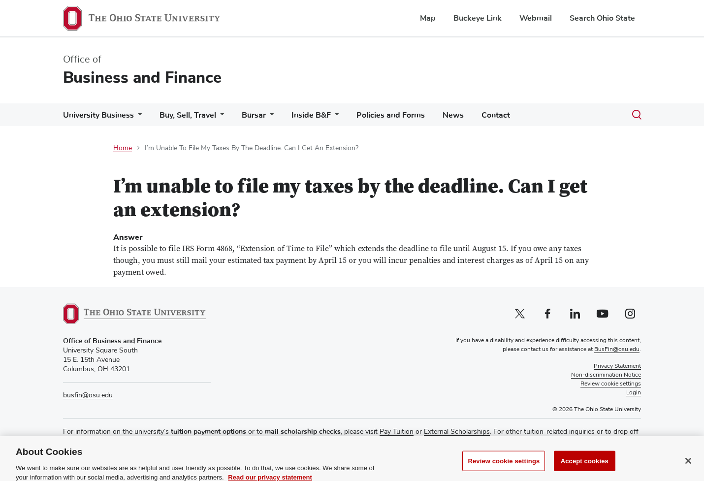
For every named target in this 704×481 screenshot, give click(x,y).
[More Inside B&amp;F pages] (335, 117)
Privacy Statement (617, 366)
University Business (98, 115)
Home (122, 148)
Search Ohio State (602, 18)
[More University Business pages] (138, 117)
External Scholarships (457, 431)
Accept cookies (584, 469)
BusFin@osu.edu (617, 350)
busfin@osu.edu (88, 395)
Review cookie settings (504, 469)
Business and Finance (142, 77)
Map (428, 18)
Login (633, 393)
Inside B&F (311, 115)
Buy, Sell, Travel (188, 115)
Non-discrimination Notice (606, 375)
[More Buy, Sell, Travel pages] (220, 117)
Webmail (535, 18)
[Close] (688, 469)
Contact (495, 115)
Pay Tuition (397, 431)
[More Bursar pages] (270, 117)
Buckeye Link (477, 18)
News (453, 115)
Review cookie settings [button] (610, 384)
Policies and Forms (390, 115)
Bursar (254, 115)
